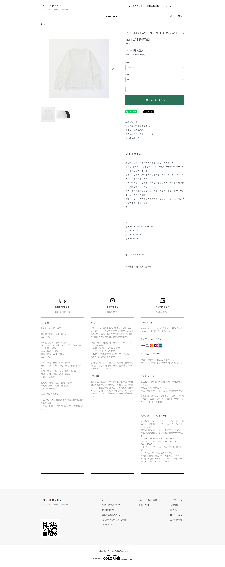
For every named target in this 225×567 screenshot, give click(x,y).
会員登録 (174, 505)
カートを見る (176, 515)
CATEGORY (111, 17)
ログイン (167, 6)
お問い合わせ (176, 519)
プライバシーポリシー (112, 524)
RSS (141, 505)
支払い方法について (111, 515)
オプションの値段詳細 (135, 130)
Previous (45, 68)
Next (112, 68)
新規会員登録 (153, 6)
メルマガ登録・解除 (148, 500)
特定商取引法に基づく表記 (137, 126)
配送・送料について (111, 505)
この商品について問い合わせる (139, 134)
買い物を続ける (132, 138)
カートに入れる (155, 100)
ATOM (148, 505)
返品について (131, 121)
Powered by (112, 557)
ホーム (43, 24)
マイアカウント (136, 6)
